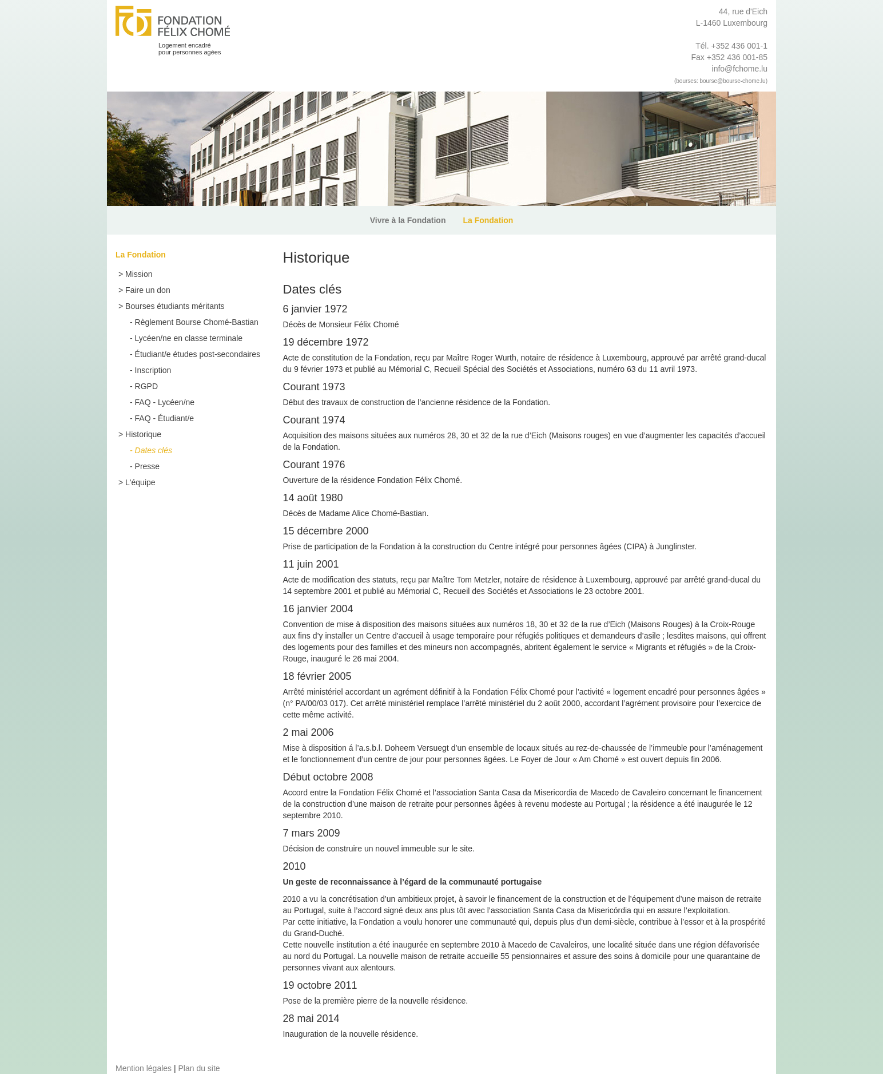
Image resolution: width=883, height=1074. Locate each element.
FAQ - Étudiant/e (164, 418)
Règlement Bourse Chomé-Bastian (196, 322)
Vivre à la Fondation (408, 220)
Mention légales (144, 1068)
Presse (147, 466)
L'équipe (140, 482)
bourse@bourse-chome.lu (732, 81)
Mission (138, 274)
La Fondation (488, 220)
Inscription (153, 370)
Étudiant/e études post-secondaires (197, 354)
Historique (143, 434)
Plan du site (199, 1068)
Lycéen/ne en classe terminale (189, 338)
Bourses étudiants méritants (175, 306)
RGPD (146, 386)
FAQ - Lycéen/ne (165, 402)
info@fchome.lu (739, 68)
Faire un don (147, 290)
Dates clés (153, 450)
